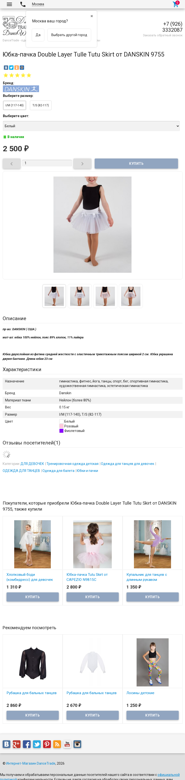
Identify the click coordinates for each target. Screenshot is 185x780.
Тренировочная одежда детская (72, 464)
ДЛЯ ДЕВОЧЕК (32, 464)
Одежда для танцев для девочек (127, 464)
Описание (14, 318)
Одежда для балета (58, 471)
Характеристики (22, 369)
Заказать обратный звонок (163, 35)
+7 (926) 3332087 (172, 27)
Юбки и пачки (87, 471)
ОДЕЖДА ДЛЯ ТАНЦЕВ (21, 471)
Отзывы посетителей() (31, 443)
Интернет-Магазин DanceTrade (30, 763)
